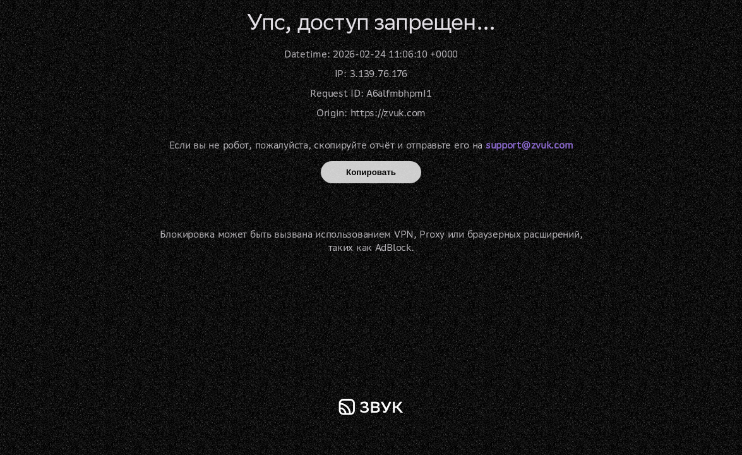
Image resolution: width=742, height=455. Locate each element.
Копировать (371, 172)
